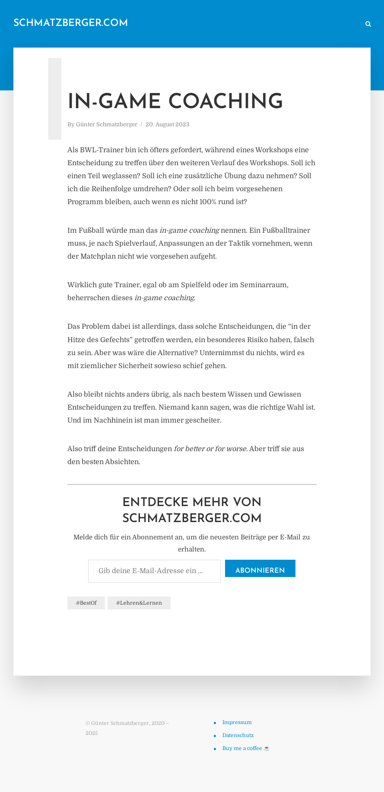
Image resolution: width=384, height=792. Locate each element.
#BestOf (86, 603)
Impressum (237, 722)
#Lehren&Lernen (139, 603)
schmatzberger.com (70, 24)
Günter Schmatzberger (106, 124)
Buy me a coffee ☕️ (246, 748)
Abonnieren (260, 571)
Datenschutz (238, 735)
